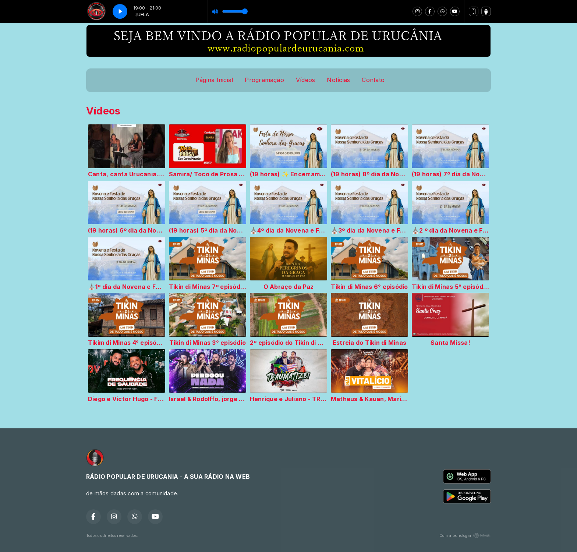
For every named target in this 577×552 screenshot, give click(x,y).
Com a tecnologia (465, 535)
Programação (264, 80)
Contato (373, 80)
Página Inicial (214, 80)
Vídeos (305, 80)
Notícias (338, 80)
